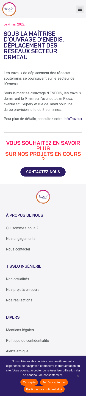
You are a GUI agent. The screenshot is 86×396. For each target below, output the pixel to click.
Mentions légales (20, 330)
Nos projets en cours (22, 289)
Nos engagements (21, 238)
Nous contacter (18, 249)
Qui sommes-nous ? (22, 228)
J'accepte (29, 382)
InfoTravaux (73, 119)
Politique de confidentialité (27, 340)
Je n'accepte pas (54, 382)
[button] (80, 9)
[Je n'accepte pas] (78, 376)
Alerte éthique (17, 351)
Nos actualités (17, 279)
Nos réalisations (19, 300)
